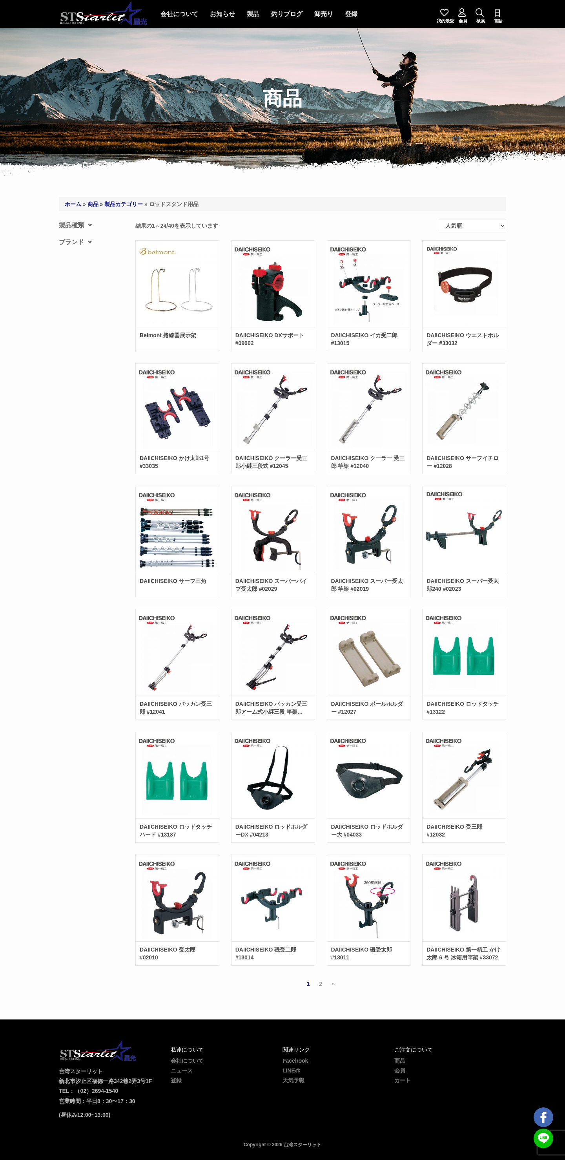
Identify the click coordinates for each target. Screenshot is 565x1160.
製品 (254, 14)
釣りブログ (288, 14)
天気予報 (293, 1080)
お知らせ (224, 14)
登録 (352, 14)
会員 (399, 1070)
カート (402, 1080)
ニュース (182, 1070)
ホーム (73, 204)
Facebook (295, 1061)
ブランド (75, 242)
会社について (181, 14)
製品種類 (75, 225)
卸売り (325, 14)
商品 (92, 204)
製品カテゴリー (123, 204)
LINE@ (291, 1070)
